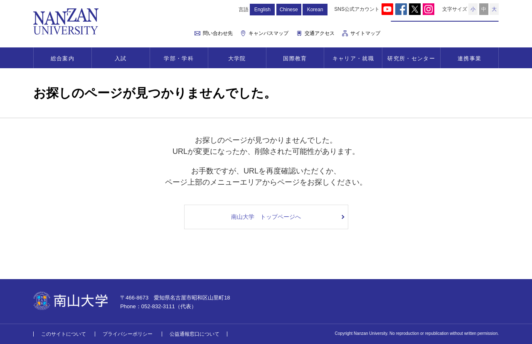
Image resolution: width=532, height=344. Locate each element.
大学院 (237, 58)
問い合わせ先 (218, 33)
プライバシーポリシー (128, 334)
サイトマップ (365, 33)
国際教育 (295, 58)
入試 (121, 58)
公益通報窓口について (194, 334)
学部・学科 (179, 58)
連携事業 (469, 58)
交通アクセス (320, 33)
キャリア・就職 (353, 58)
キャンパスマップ (268, 33)
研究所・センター (411, 58)
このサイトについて (63, 334)
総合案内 (62, 58)
